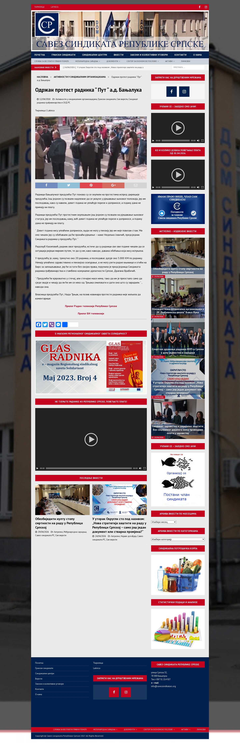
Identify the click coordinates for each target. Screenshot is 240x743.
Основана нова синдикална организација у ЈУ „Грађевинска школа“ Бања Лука (178, 310)
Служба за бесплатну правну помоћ (51, 61)
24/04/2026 (100, 535)
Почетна (39, 54)
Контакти (180, 54)
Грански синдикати (63, 54)
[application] (91, 439)
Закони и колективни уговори (149, 54)
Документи (112, 61)
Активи (169, 61)
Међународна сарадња (86, 61)
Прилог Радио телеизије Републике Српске (91, 305)
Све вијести (122, 98)
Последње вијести (91, 477)
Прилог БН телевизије (91, 313)
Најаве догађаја (128, 535)
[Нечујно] (140, 468)
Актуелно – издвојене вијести (177, 231)
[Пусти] (37, 468)
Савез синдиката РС (44, 535)
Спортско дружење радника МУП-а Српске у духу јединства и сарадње (178, 350)
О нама (197, 54)
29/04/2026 (43, 531)
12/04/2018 (45, 98)
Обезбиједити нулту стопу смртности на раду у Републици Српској (59, 522)
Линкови (185, 61)
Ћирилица (39, 7)
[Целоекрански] (144, 468)
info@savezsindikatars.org (163, 686)
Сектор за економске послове (142, 61)
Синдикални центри (94, 54)
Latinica (54, 7)
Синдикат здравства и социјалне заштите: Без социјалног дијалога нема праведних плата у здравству (178, 429)
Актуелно (58, 531)
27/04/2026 (158, 357)
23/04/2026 (158, 437)
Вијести (118, 54)
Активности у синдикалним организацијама (76, 98)
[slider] (89, 468)
